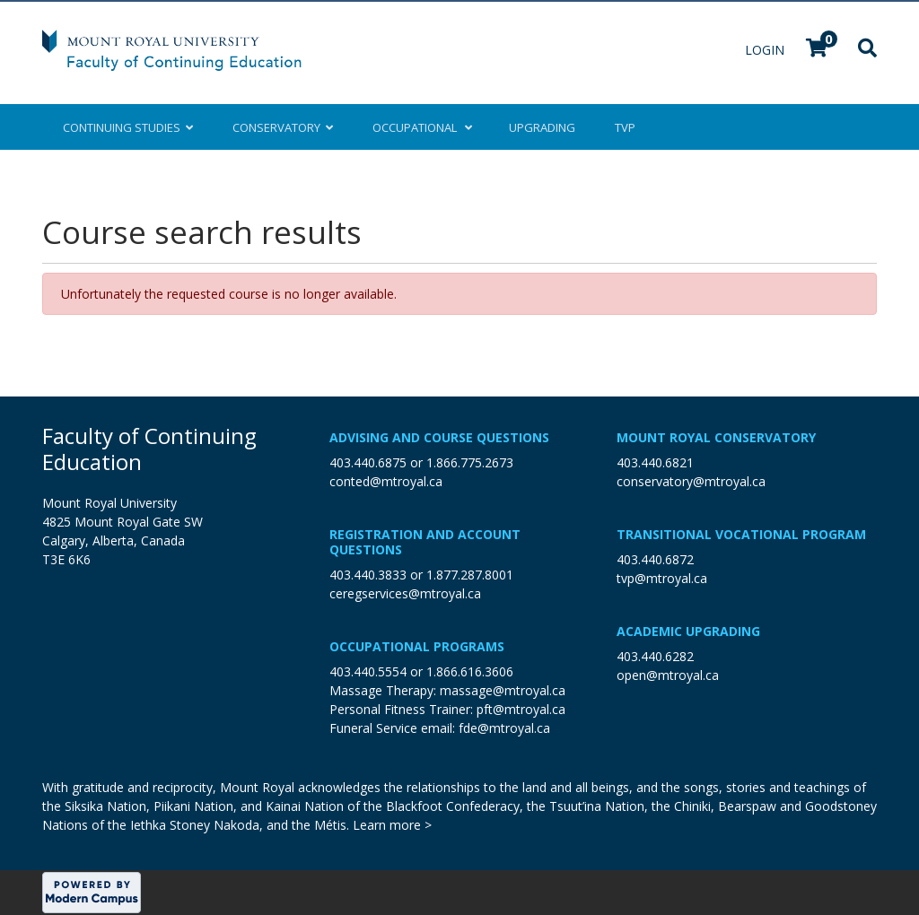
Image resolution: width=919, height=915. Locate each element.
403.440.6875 (368, 462)
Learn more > (392, 824)
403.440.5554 (368, 671)
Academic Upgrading (688, 631)
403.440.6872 (655, 559)
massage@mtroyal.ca (502, 690)
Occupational (420, 127)
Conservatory (282, 127)
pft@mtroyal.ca (521, 709)
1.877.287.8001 (469, 574)
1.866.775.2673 (469, 462)
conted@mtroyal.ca (385, 481)
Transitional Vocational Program (741, 534)
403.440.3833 (368, 574)
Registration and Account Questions (425, 542)
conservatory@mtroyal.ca (691, 481)
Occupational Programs (416, 646)
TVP (625, 127)
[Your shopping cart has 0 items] (817, 49)
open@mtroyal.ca (668, 675)
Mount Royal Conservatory (716, 437)
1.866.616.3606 (469, 671)
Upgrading (542, 127)
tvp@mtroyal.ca (662, 578)
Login (766, 49)
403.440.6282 (655, 656)
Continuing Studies (128, 127)
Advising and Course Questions (439, 437)
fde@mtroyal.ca (504, 727)
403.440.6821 (655, 462)
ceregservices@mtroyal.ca (405, 593)
